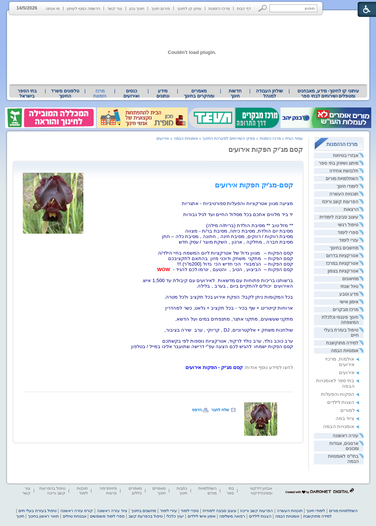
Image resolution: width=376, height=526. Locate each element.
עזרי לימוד (348, 240)
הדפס (197, 410)
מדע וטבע (348, 294)
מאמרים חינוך (159, 490)
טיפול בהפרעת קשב (146, 516)
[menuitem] (328, 93)
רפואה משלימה (232, 516)
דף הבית (244, 8)
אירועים (347, 372)
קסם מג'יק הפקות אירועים (265, 149)
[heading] (254, 185)
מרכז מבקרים (345, 309)
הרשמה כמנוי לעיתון (83, 8)
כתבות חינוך (182, 490)
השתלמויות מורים (342, 178)
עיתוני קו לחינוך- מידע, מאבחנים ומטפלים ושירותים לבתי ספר (328, 93)
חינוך (20, 516)
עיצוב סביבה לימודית (339, 217)
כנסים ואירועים (131, 93)
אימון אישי (349, 301)
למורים (347, 410)
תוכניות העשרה (343, 194)
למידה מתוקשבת (342, 343)
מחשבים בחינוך (344, 248)
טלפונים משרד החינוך (65, 93)
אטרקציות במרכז (342, 263)
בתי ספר (230, 490)
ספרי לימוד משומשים (107, 516)
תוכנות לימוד (82, 490)
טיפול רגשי (348, 224)
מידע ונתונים (162, 93)
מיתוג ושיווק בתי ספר (338, 163)
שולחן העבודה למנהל (269, 93)
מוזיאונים (350, 278)
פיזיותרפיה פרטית (108, 490)
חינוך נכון (136, 8)
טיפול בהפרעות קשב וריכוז (52, 490)
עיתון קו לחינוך (189, 8)
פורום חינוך (160, 8)
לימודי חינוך (347, 186)
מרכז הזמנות (219, 8)
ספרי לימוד (347, 232)
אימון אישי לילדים (202, 516)
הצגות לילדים (341, 402)
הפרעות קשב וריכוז (340, 201)
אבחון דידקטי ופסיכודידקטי (261, 490)
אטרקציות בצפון (343, 271)
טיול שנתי (349, 286)
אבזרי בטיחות (345, 155)
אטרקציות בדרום (342, 255)
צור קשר (114, 8)
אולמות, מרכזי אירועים (339, 361)
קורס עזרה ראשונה (76, 510)
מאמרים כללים (135, 490)
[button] (263, 8)
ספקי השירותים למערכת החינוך (228, 138)
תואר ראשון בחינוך (43, 516)
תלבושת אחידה (343, 170)
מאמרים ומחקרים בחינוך (199, 93)
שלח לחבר (220, 410)
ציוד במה (345, 418)
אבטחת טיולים (74, 516)
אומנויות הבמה (344, 350)
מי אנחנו (52, 8)
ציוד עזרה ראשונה (112, 510)
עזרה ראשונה (345, 435)
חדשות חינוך (235, 93)
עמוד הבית (294, 138)
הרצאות (351, 209)
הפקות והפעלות (338, 394)
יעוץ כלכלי (175, 516)
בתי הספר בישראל (27, 93)
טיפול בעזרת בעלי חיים (37, 510)
